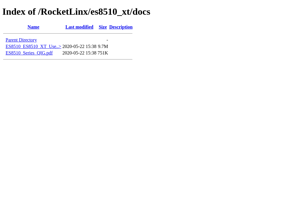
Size (103, 26)
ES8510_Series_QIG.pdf (29, 52)
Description (120, 26)
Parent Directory (21, 39)
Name (33, 26)
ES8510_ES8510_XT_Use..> (33, 46)
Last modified (79, 26)
